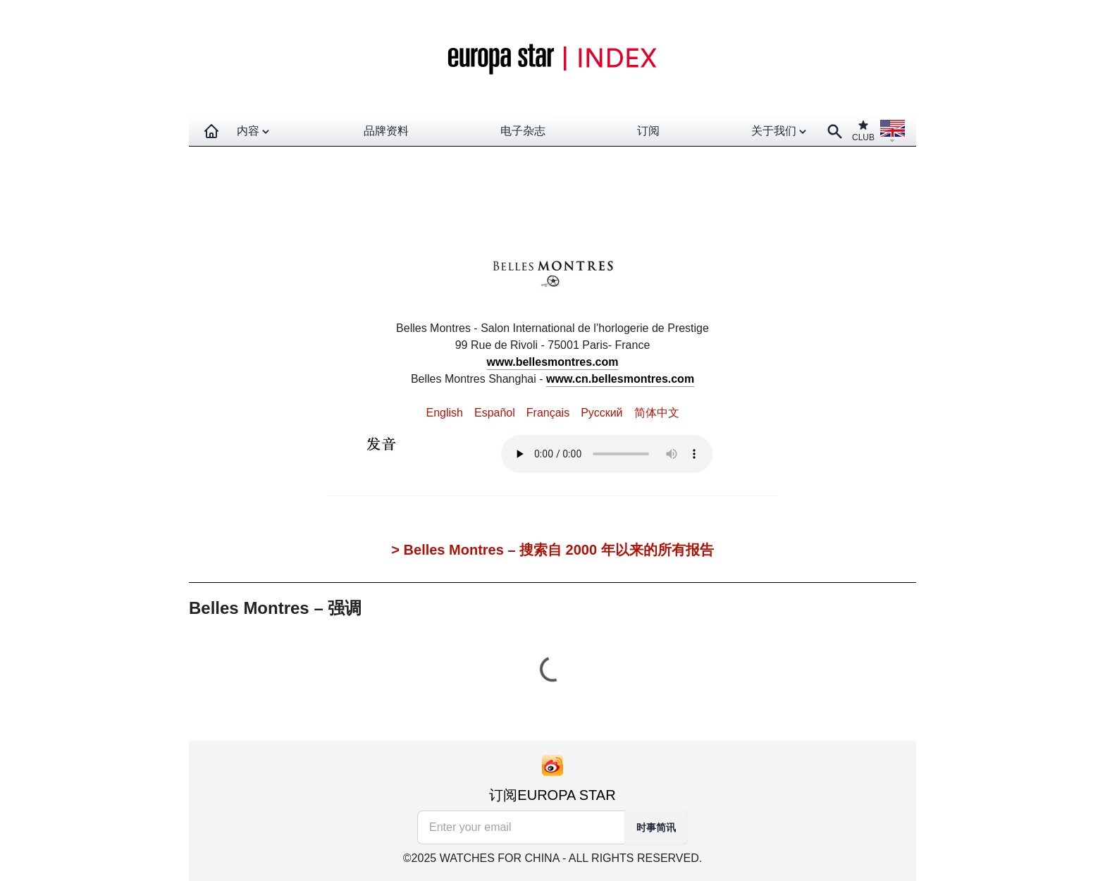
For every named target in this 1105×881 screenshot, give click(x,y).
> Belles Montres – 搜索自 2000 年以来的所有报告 (552, 549)
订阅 (648, 131)
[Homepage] (211, 131)
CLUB (863, 130)
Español (494, 413)
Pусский (601, 413)
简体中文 (656, 413)
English (444, 413)
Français (547, 413)
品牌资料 (386, 131)
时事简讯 (656, 827)
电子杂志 (522, 131)
